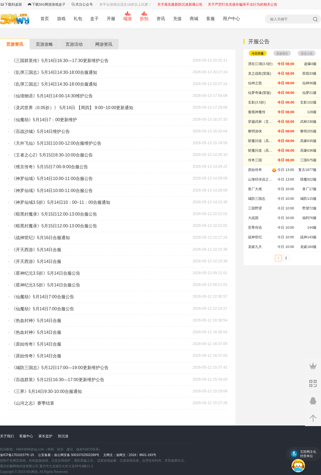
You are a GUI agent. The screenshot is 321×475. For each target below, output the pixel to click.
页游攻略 (44, 44)
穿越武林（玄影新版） (262, 122)
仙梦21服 (309, 93)
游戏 (61, 18)
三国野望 (255, 208)
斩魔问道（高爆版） (262, 141)
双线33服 (309, 73)
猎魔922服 (308, 179)
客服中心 (26, 436)
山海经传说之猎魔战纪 (262, 179)
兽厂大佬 (255, 189)
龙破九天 (255, 247)
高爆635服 (308, 141)
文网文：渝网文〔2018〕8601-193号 (129, 455)
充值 (177, 18)
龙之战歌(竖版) (259, 73)
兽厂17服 (309, 189)
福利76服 (309, 218)
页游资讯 (14, 44)
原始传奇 (255, 170)
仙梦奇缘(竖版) (259, 93)
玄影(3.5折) (257, 102)
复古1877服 (307, 170)
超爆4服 (310, 64)
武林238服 (308, 122)
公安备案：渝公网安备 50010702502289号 (68, 455)
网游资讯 (103, 44)
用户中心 (231, 18)
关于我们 (7, 436)
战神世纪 (255, 237)
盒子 (94, 18)
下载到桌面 (11, 4)
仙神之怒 (255, 83)
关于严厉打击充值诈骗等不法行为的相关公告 (242, 4)
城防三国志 (256, 199)
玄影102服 (308, 102)
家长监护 (45, 436)
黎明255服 (308, 131)
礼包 (78, 18)
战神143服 (308, 237)
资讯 (160, 18)
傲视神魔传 (256, 112)
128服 (311, 112)
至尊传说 (255, 227)
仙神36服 (309, 83)
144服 (311, 227)
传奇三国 (255, 160)
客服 (210, 18)
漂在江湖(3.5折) (260, 64)
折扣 (144, 18)
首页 (44, 18)
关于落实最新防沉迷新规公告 (179, 4)
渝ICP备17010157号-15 (17, 455)
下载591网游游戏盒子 (47, 4)
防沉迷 (63, 436)
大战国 (253, 218)
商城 (194, 18)
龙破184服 (308, 247)
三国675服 (308, 160)
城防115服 (308, 199)
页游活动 (74, 44)
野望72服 (309, 208)
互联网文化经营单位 (308, 454)
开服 (111, 18)
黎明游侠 (255, 131)
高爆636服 (308, 150)
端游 (127, 18)
